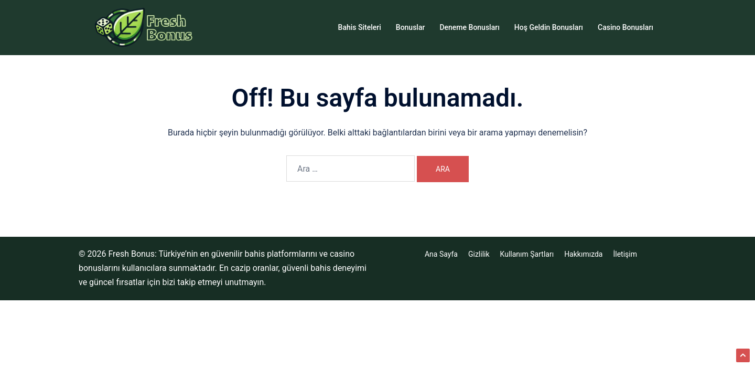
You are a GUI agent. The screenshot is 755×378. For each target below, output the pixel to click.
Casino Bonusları (625, 27)
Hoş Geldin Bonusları (548, 27)
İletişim (625, 254)
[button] (743, 355)
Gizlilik (479, 254)
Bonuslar (410, 27)
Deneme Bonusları (469, 27)
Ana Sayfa (441, 254)
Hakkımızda (583, 254)
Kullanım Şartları (527, 254)
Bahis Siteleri (359, 27)
